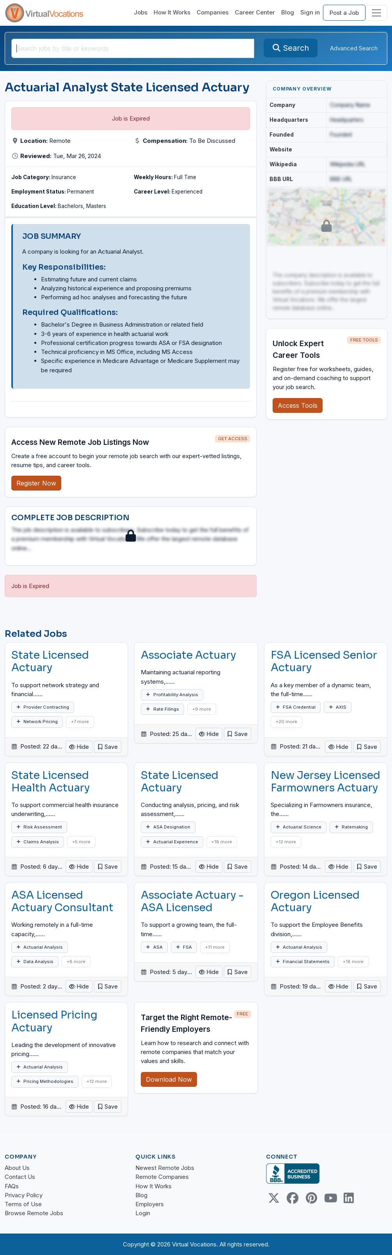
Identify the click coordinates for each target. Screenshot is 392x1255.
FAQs (12, 1186)
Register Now (36, 483)
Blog (287, 12)
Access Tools (298, 405)
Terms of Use (23, 1204)
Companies (213, 12)
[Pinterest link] (311, 1198)
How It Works (172, 12)
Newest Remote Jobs (164, 1167)
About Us (17, 1167)
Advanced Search (354, 48)
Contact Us (20, 1176)
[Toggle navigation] (376, 13)
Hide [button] (79, 746)
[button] (107, 747)
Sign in (310, 12)
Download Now (169, 1079)
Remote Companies (162, 1176)
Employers (149, 1204)
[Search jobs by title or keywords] (132, 48)
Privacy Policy (24, 1195)
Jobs (140, 12)
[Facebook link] (292, 1198)
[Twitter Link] (274, 1198)
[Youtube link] (330, 1198)
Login (142, 1213)
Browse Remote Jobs (34, 1213)
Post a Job (344, 12)
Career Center (255, 12)
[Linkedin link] (349, 1198)
